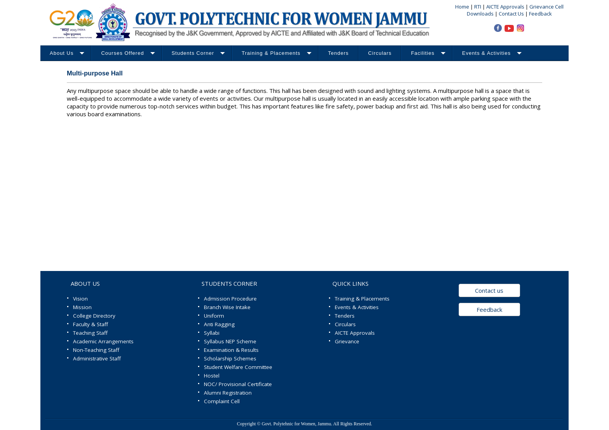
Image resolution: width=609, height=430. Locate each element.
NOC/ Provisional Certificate (238, 384)
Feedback (540, 13)
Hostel (211, 375)
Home (462, 6)
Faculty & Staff (90, 324)
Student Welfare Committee (238, 367)
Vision (80, 298)
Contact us (489, 290)
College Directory (94, 315)
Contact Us (511, 13)
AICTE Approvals (505, 6)
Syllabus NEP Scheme (230, 341)
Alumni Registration (228, 392)
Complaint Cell (222, 401)
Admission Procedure (230, 298)
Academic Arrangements (103, 341)
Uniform (214, 315)
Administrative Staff (97, 358)
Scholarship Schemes (230, 358)
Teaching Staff (90, 332)
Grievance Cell (546, 6)
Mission (82, 307)
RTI (478, 6)
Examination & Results (231, 349)
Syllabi (211, 332)
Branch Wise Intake (227, 307)
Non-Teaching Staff (96, 349)
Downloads (480, 13)
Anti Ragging (219, 324)
